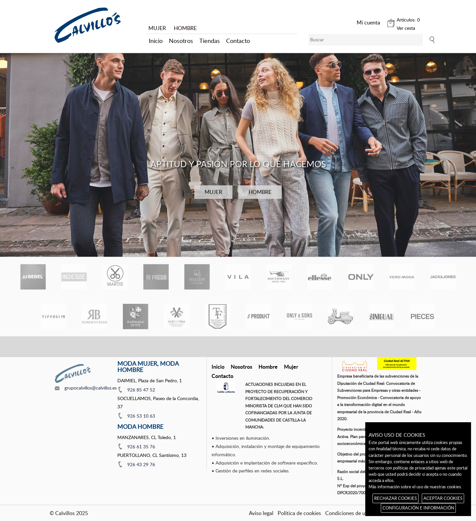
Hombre (268, 366)
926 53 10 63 (141, 416)
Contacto (238, 41)
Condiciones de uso (348, 513)
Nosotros (181, 41)
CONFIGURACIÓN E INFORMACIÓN (418, 508)
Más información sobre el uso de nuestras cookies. (415, 487)
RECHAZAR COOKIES (395, 498)
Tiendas (209, 41)
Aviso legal (261, 513)
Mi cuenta (368, 22)
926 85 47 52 (141, 390)
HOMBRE (185, 28)
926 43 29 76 (141, 464)
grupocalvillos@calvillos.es (90, 388)
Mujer (291, 366)
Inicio (156, 41)
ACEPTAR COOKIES (442, 498)
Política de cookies (299, 513)
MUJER (157, 28)
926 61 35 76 (141, 446)
